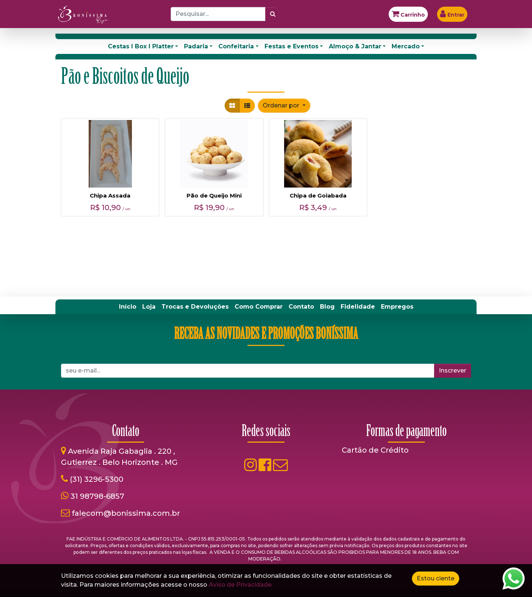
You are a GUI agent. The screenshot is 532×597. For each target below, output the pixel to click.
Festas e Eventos (291, 46)
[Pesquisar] (272, 14)
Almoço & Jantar (355, 46)
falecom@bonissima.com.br (126, 513)
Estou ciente (435, 578)
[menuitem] (127, 306)
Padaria (196, 46)
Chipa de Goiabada (318, 195)
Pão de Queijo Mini (214, 195)
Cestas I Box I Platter (141, 46)
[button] (284, 106)
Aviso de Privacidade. (241, 584)
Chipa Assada (110, 195)
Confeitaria (236, 46)
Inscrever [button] (452, 370)
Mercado (406, 46)
